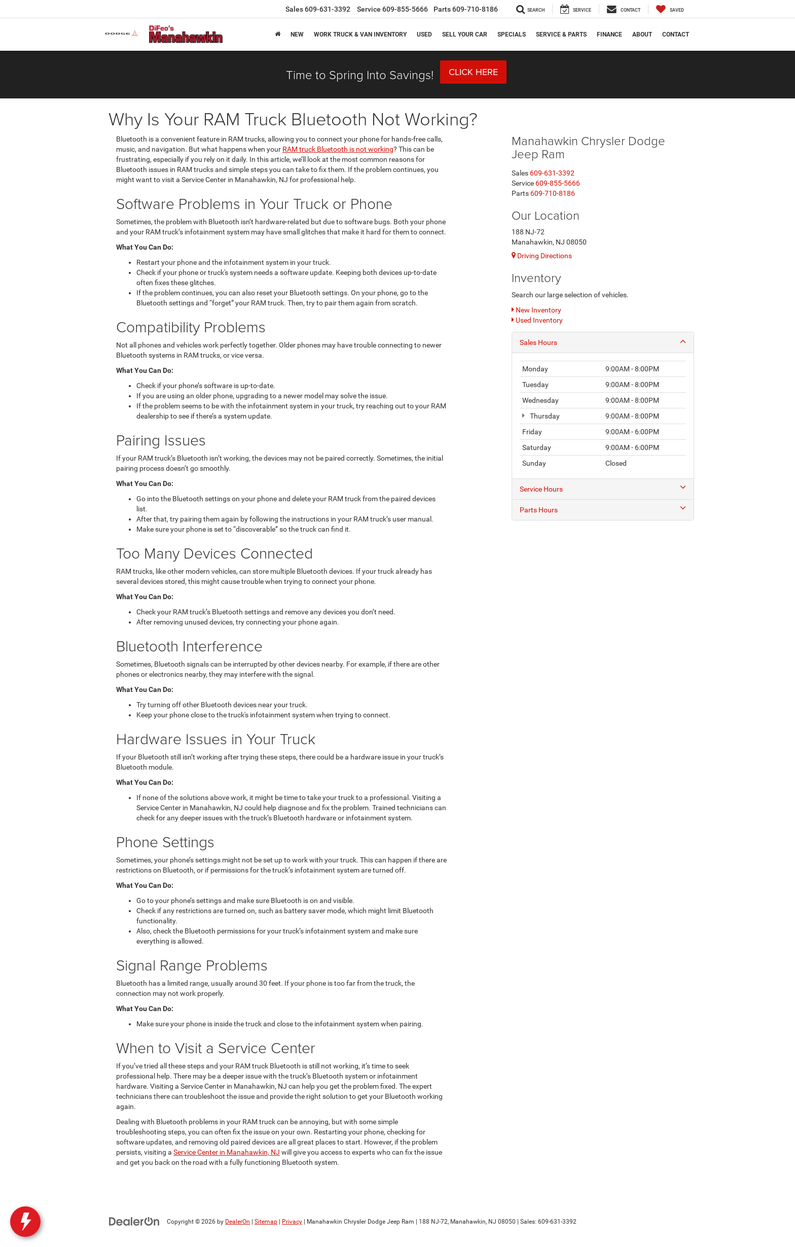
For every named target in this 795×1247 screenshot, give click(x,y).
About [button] (642, 34)
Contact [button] (675, 34)
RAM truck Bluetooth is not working (337, 149)
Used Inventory (537, 320)
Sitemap (266, 1221)
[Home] (277, 34)
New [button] (297, 34)
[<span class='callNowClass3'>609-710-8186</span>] (552, 193)
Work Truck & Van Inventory (360, 34)
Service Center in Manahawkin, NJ (226, 1152)
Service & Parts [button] (561, 34)
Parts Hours (603, 509)
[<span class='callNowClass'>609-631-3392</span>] (552, 173)
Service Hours (603, 488)
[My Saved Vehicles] (670, 9)
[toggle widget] (25, 1221)
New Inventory (536, 310)
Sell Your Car (464, 34)
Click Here (473, 71)
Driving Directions (542, 256)
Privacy (292, 1221)
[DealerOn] (134, 1221)
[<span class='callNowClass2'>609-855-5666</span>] (557, 183)
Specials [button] (511, 34)
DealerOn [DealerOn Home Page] (237, 1221)
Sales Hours (603, 342)
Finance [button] (609, 34)
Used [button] (424, 34)
